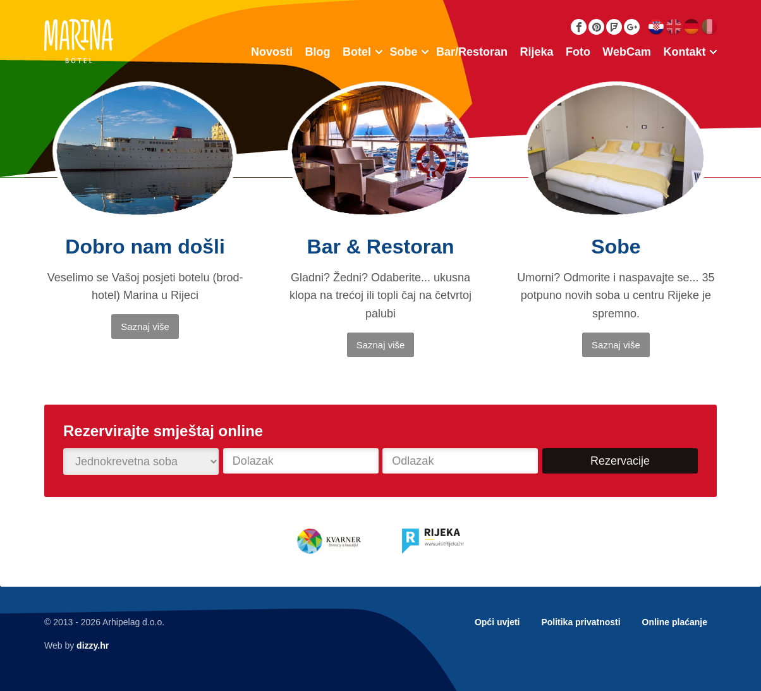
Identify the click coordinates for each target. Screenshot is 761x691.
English (673, 27)
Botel (357, 52)
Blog (318, 52)
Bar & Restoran (380, 246)
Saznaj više (145, 326)
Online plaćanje (674, 622)
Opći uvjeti (497, 622)
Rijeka (536, 52)
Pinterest (596, 27)
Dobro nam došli (144, 246)
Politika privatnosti (580, 622)
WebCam (626, 52)
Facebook (579, 27)
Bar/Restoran (472, 52)
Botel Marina (78, 41)
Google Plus (632, 27)
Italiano (709, 27)
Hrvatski (656, 27)
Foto (578, 52)
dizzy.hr (92, 645)
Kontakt (685, 52)
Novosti (272, 52)
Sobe (403, 52)
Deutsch (691, 27)
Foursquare (614, 27)
